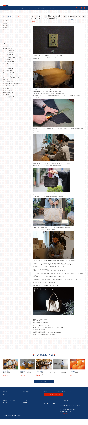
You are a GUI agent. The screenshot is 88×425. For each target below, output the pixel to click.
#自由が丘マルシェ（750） (9, 92)
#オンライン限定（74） (9, 61)
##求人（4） (6, 50)
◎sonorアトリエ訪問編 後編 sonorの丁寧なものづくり (45, 340)
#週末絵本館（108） (8, 101)
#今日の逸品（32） (7, 76)
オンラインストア (16, 14)
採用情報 (5, 34)
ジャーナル (5, 31)
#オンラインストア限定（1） (10, 59)
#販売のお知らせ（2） (8, 99)
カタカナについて (32, 14)
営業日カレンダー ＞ (65, 420)
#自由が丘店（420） (8, 94)
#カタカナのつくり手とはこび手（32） (12, 63)
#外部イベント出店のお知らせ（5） (11, 83)
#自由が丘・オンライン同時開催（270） (13, 90)
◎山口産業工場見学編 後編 (39, 337)
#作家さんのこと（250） (9, 79)
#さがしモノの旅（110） (9, 68)
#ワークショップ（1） (8, 74)
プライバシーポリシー (7, 409)
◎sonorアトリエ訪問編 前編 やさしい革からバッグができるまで (47, 339)
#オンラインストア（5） (9, 57)
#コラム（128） (7, 65)
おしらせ (5, 29)
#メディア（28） (7, 72)
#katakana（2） (7, 52)
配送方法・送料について (8, 397)
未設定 (4, 36)
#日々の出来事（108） (8, 87)
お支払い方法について (7, 399)
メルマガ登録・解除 (50, 14)
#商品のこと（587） (8, 81)
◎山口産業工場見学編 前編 (39, 335)
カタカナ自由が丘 (6, 14)
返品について (6, 401)
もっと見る (44, 387)
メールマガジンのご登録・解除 (53, 401)
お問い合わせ (41, 14)
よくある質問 (26, 399)
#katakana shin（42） (8, 54)
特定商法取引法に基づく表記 (9, 407)
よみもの (24, 14)
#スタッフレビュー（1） (9, 70)
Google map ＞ (64, 414)
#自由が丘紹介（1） (8, 96)
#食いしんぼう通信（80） (9, 103)
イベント (5, 27)
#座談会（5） (6, 85)
